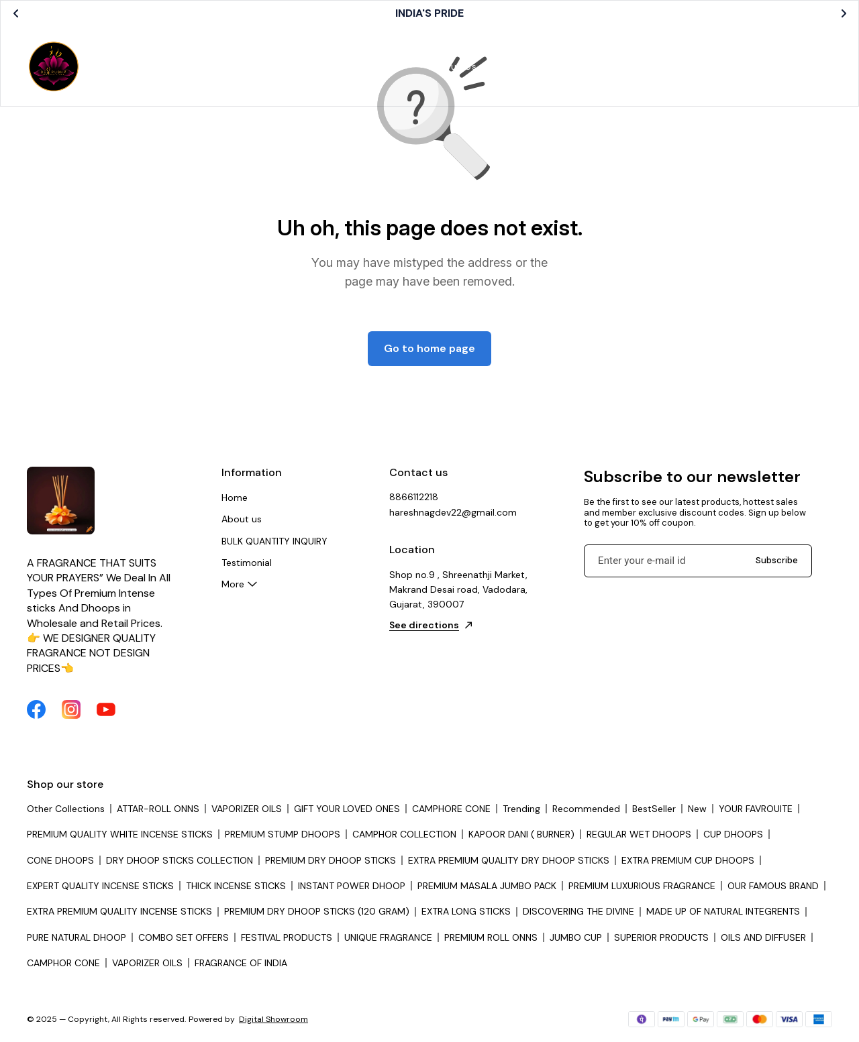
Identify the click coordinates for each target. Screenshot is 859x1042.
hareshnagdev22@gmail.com (453, 512)
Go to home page (429, 348)
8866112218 (413, 497)
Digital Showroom (273, 1019)
